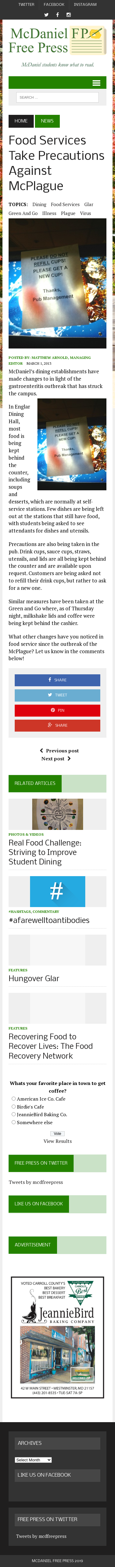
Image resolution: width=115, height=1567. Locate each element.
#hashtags (20, 911)
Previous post (59, 750)
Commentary (46, 911)
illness (49, 213)
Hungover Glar (34, 979)
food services (65, 204)
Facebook (54, 5)
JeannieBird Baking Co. (42, 1114)
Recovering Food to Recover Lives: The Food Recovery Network (51, 1046)
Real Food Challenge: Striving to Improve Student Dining (45, 853)
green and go (23, 213)
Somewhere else (34, 1122)
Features (18, 970)
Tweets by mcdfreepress (36, 1182)
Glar (88, 204)
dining (39, 204)
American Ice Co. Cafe (41, 1098)
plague (68, 213)
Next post (56, 758)
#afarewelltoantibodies (49, 921)
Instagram (85, 5)
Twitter (26, 5)
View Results (58, 1141)
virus (85, 213)
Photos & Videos (26, 834)
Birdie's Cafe (30, 1106)
